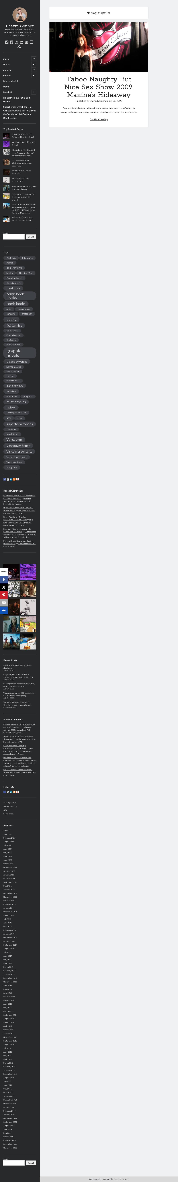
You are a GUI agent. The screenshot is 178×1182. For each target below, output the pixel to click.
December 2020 (10, 893)
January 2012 (8, 1070)
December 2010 (10, 1100)
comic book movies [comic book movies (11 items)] (15, 295)
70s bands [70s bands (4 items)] (11, 258)
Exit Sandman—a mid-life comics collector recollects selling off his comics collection (19, 534)
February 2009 (9, 1140)
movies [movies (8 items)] (11, 391)
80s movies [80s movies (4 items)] (27, 258)
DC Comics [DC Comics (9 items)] (14, 325)
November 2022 (10, 867)
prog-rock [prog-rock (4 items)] (28, 396)
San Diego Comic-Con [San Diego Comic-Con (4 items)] (16, 412)
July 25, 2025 (115, 100)
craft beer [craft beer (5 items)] (27, 313)
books (6, 64)
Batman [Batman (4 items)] (9, 262)
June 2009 (7, 1129)
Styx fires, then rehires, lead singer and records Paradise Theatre (18, 522)
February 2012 (9, 1066)
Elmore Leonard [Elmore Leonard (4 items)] (13, 335)
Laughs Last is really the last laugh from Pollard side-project (23, 197)
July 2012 (7, 1048)
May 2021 (7, 886)
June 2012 (7, 1052)
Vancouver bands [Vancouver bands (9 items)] (18, 445)
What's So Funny (10, 806)
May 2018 (7, 926)
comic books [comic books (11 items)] (15, 304)
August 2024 (8, 841)
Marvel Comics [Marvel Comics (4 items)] (13, 380)
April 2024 (7, 856)
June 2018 (7, 923)
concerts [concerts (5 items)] (10, 313)
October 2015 (9, 996)
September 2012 (10, 1041)
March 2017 (8, 967)
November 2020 (10, 897)
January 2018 (8, 934)
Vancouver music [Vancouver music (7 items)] (16, 457)
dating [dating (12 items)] (11, 319)
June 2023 (7, 860)
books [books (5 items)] (9, 273)
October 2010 (9, 1107)
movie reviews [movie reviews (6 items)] (14, 385)
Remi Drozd (8, 814)
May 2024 (7, 852)
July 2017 (7, 952)
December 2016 (10, 978)
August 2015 (8, 1000)
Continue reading (99, 119)
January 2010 (8, 1114)
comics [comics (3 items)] (8, 309)
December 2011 (10, 1074)
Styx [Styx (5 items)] (19, 418)
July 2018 (7, 919)
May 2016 (7, 989)
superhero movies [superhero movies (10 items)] (19, 424)
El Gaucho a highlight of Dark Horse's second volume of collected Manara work (23, 153)
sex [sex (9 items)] (8, 418)
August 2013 (8, 1022)
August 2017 (8, 948)
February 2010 (9, 1111)
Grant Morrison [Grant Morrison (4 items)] (13, 344)
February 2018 (9, 930)
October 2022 (9, 871)
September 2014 (10, 1015)
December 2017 (10, 937)
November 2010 (10, 1103)
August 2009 (8, 1126)
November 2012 (10, 1037)
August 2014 (8, 1019)
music (6, 58)
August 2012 (8, 1044)
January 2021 (8, 889)
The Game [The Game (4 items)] (11, 429)
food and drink (11, 80)
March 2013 (8, 1030)
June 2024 (7, 849)
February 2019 (9, 904)
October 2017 (9, 941)
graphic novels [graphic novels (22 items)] (13, 353)
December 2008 (10, 1144)
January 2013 (8, 1033)
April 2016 (7, 993)
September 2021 (10, 882)
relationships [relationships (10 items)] (16, 402)
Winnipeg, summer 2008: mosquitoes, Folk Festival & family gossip (17, 501)
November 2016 (10, 982)
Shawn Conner (20, 26)
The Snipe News (9, 803)
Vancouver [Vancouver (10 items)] (14, 440)
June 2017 (7, 956)
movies (7, 75)
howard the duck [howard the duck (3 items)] (12, 371)
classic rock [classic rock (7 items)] (13, 288)
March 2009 (8, 1137)
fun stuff (7, 92)
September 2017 (10, 945)
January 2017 (8, 974)
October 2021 (9, 878)
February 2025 (9, 838)
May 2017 (7, 959)
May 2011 (7, 1089)
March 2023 (8, 864)
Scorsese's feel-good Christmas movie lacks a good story (22, 163)
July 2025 (7, 830)
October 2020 (9, 900)
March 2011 (8, 1092)
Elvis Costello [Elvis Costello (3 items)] (11, 340)
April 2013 (7, 1026)
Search (6, 233)
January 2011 (8, 1096)
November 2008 (10, 1148)
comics (7, 69)
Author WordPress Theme (100, 1179)
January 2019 (8, 908)
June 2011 (7, 1085)
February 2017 (9, 971)
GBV (5, 810)
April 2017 (7, 963)
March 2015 (8, 1011)
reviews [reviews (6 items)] (11, 407)
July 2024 (7, 845)
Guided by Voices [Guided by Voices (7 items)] (16, 361)
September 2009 (10, 1122)
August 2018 (8, 915)
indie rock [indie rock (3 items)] (10, 376)
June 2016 (7, 985)
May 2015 (7, 1007)
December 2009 (10, 1118)
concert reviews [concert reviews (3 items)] (24, 309)
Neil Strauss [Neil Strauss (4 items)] (11, 396)
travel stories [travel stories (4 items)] (12, 434)
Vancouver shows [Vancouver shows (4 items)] (14, 462)
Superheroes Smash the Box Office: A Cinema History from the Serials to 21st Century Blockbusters (19, 112)
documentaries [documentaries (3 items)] (12, 331)
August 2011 (8, 1078)
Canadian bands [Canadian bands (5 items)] (14, 278)
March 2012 (8, 1063)
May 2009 (7, 1133)
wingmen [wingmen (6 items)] (11, 467)
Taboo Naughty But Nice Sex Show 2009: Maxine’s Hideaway (98, 47)
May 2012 (7, 1055)
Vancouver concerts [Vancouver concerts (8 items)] (19, 451)
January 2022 (8, 875)
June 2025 (7, 834)
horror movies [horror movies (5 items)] (13, 366)
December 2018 (10, 912)
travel (6, 86)
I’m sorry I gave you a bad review (16, 99)
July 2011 (7, 1081)
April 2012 (7, 1059)
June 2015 (7, 1004)
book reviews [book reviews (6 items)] (14, 267)
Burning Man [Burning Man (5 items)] (25, 273)
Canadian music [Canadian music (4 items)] (13, 283)
